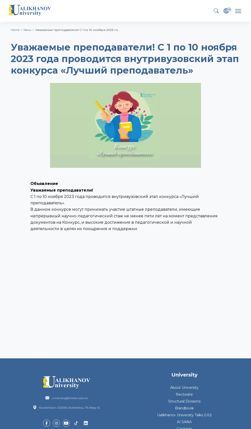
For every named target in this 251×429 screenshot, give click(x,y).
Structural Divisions (184, 401)
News (27, 30)
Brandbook (184, 408)
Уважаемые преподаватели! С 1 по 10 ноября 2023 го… (77, 30)
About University (184, 387)
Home (15, 30)
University (184, 375)
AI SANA (184, 422)
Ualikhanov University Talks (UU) (184, 415)
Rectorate (184, 394)
